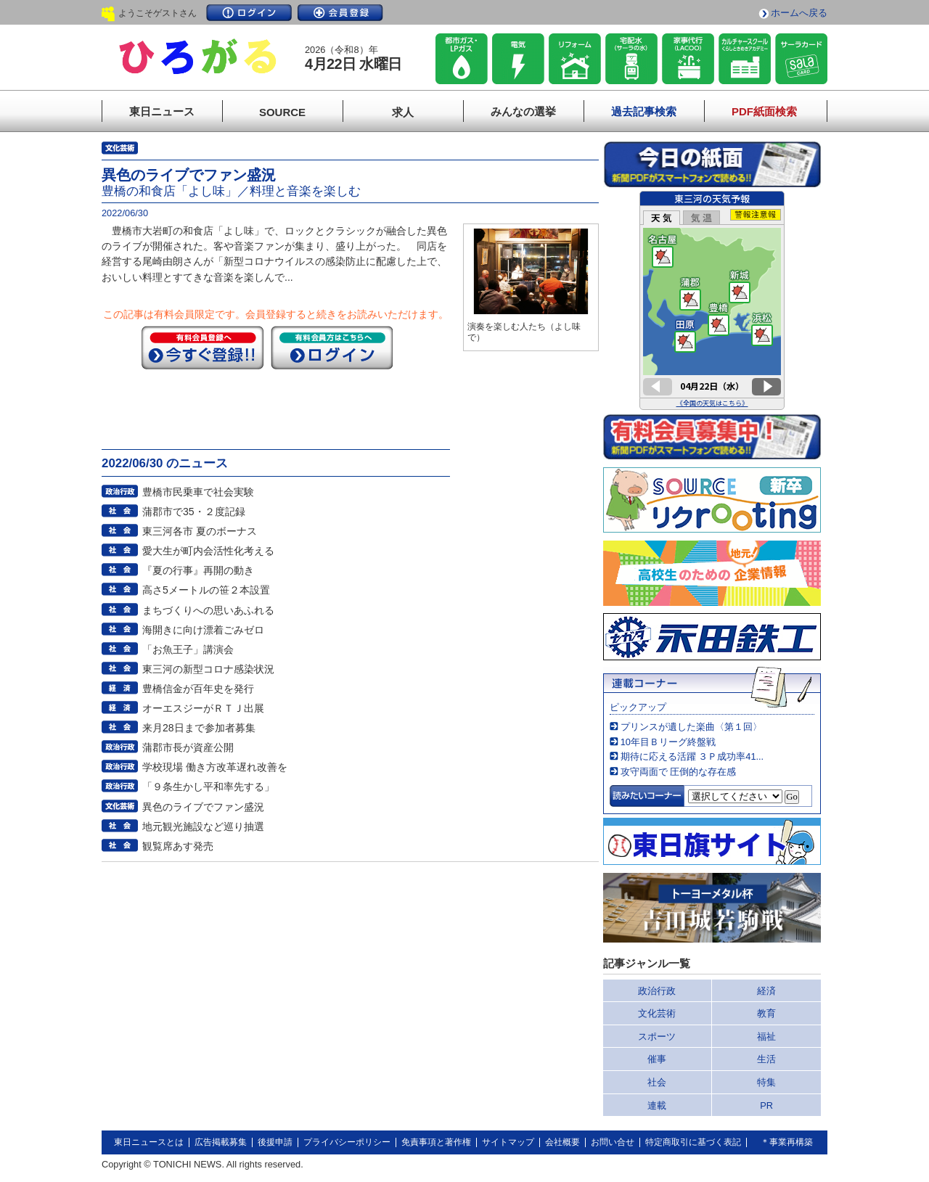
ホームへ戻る (799, 12)
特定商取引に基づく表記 (693, 1142)
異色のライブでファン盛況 (203, 807)
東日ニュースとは (149, 1142)
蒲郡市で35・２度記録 (193, 511)
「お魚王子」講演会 (188, 649)
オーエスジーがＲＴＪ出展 (203, 708)
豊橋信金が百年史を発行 (198, 688)
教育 (766, 1013)
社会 (656, 1082)
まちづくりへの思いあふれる (208, 610)
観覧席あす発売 (177, 846)
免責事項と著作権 (436, 1142)
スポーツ (657, 1036)
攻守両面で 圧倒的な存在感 (679, 771)
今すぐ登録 (202, 347)
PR (766, 1105)
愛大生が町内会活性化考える (208, 551)
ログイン (249, 12)
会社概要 (562, 1142)
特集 (766, 1082)
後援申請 (275, 1142)
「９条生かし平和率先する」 (208, 786)
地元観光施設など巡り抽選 (203, 826)
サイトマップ (508, 1142)
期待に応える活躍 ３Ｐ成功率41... (692, 756)
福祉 (766, 1036)
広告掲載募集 (221, 1142)
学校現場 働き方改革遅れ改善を (214, 767)
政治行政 (657, 990)
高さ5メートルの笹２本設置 (206, 590)
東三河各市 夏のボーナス (199, 531)
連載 (656, 1105)
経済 (766, 990)
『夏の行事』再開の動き (198, 570)
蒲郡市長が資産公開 (188, 747)
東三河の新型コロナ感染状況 (208, 669)
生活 (766, 1059)
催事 (656, 1059)
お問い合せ (612, 1142)
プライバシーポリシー (346, 1142)
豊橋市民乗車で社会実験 (198, 492)
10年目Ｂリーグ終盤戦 (668, 741)
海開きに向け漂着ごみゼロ (203, 630)
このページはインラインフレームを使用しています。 (712, 300)
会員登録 (340, 12)
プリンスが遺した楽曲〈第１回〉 (691, 726)
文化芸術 (657, 1013)
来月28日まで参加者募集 (198, 728)
